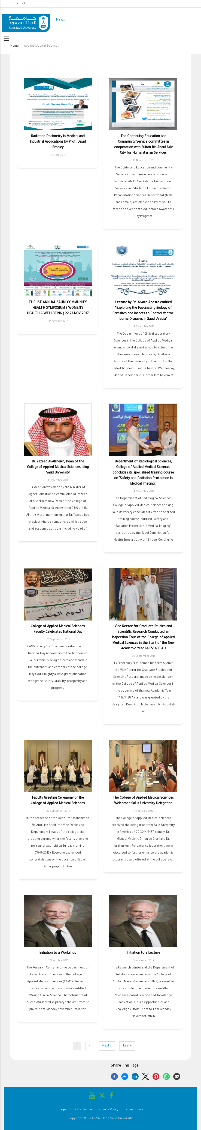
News (60, 20)
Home (14, 46)
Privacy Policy (108, 1110)
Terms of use (133, 1110)
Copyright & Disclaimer (76, 1110)
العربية (21, 3)
